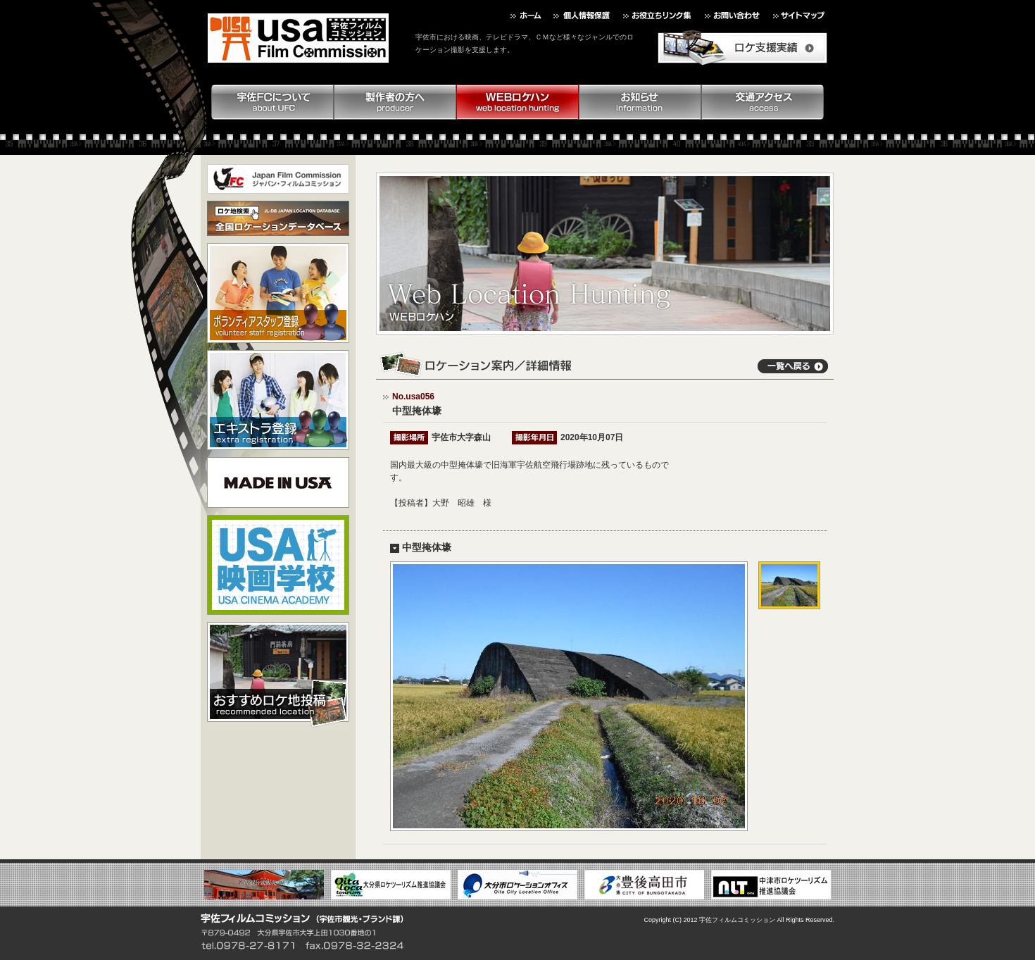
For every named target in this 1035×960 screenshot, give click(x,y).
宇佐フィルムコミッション (737, 919)
